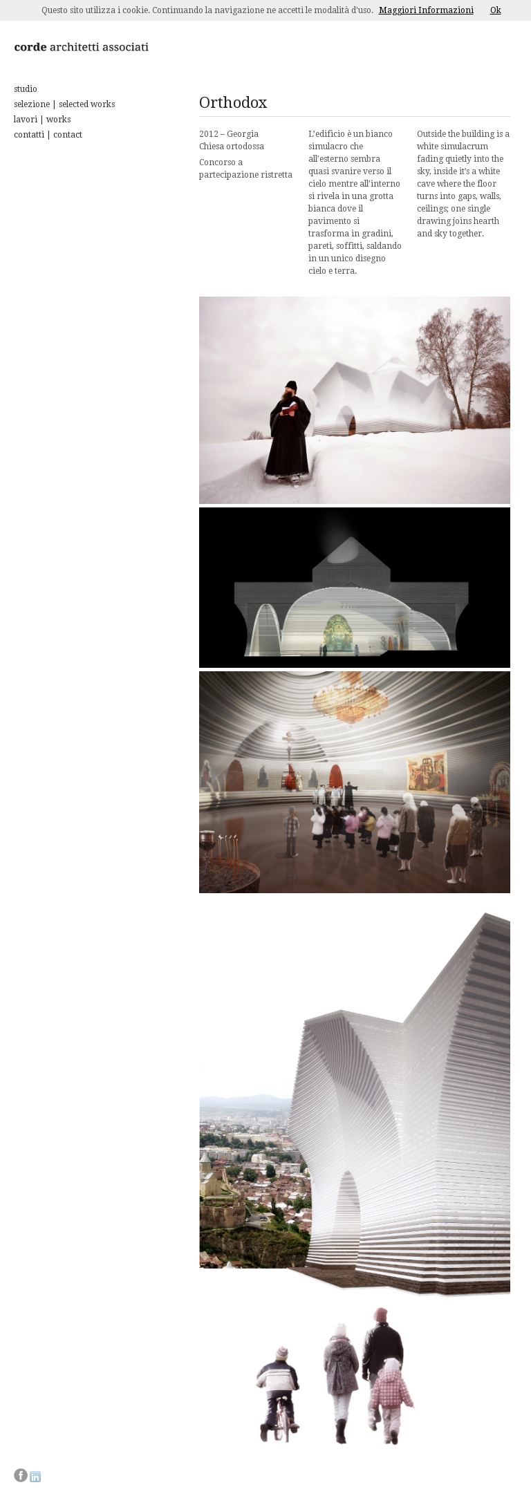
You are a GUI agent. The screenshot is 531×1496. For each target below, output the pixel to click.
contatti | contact (48, 135)
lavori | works (42, 119)
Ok (495, 10)
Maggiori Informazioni (426, 10)
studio (25, 89)
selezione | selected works (64, 104)
